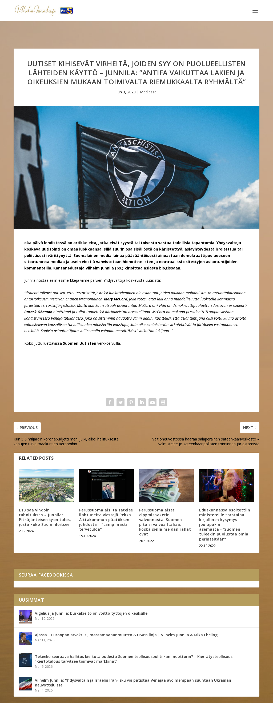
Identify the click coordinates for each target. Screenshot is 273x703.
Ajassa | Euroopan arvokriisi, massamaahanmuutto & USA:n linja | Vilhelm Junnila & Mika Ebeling (126, 618)
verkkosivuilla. (109, 326)
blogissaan (169, 251)
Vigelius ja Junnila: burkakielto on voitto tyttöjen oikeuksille (91, 596)
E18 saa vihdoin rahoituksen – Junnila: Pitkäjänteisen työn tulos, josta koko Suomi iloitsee (45, 500)
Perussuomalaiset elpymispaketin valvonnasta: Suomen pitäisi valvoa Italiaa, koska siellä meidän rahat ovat (165, 505)
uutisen (59, 276)
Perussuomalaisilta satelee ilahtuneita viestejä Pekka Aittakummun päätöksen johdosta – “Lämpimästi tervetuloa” (106, 503)
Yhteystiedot (61, 696)
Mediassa (148, 75)
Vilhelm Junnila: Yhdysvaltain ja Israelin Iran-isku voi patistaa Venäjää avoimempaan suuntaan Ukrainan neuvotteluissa (133, 666)
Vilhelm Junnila (31, 696)
